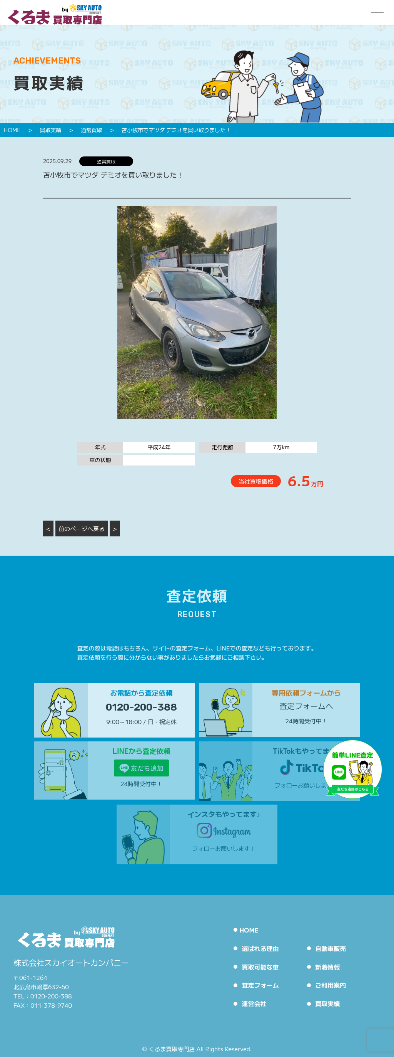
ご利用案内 (330, 985)
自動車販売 (330, 948)
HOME (248, 929)
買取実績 (327, 1003)
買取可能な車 (260, 966)
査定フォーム (260, 985)
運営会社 (254, 1003)
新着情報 (327, 966)
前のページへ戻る (81, 528)
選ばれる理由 (260, 948)
